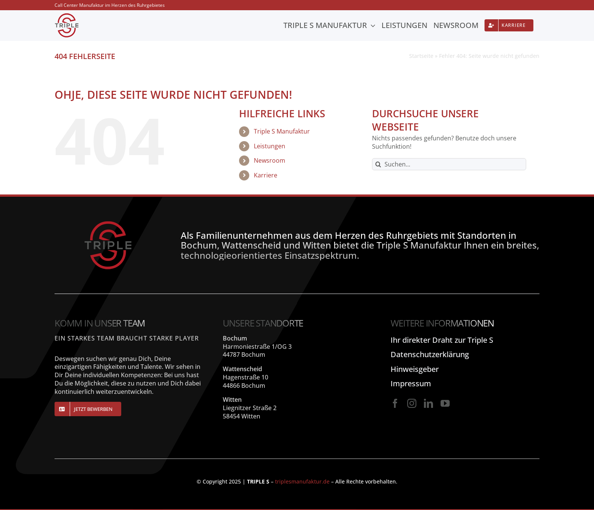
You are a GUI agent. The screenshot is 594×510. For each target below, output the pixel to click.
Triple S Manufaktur (282, 131)
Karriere (265, 175)
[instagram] (411, 403)
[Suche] (378, 164)
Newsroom (269, 160)
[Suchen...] (449, 164)
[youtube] (445, 403)
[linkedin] (428, 403)
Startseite (421, 55)
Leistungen (269, 146)
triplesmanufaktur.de (302, 481)
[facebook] (395, 403)
